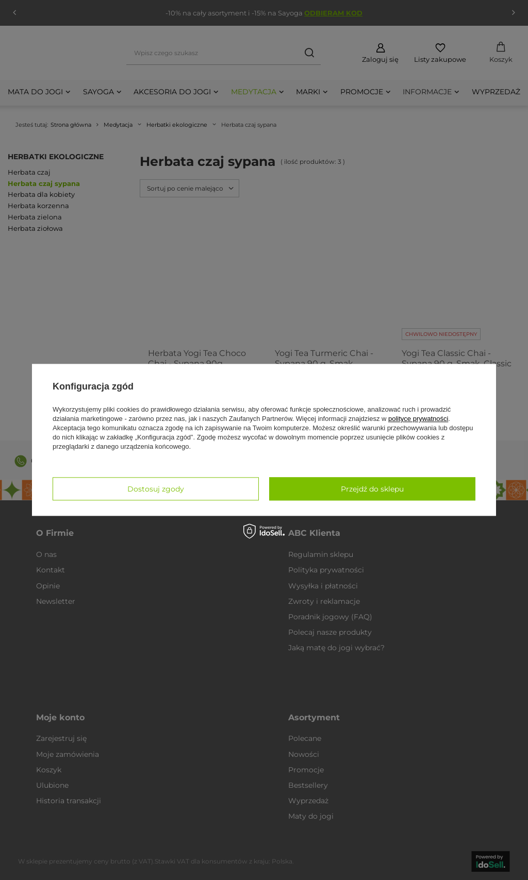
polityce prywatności (418, 418)
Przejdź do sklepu (372, 489)
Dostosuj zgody (155, 489)
